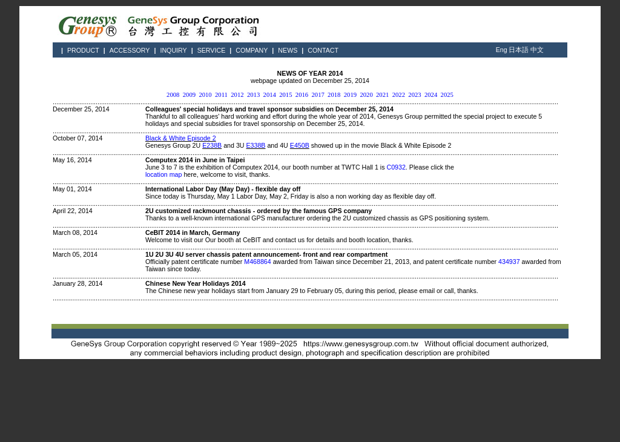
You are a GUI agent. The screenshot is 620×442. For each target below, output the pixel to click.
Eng (501, 49)
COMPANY (252, 50)
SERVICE (211, 50)
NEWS (287, 50)
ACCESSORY (130, 50)
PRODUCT (83, 50)
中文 (537, 49)
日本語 (519, 49)
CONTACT (323, 50)
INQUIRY (173, 50)
